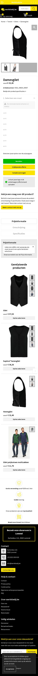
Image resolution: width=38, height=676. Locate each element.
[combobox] (25, 8)
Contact (4, 581)
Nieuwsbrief (5, 607)
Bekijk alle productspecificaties (14, 91)
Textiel (9, 22)
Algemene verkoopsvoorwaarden (12, 590)
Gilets (16, 22)
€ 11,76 (8, 466)
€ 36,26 (8, 364)
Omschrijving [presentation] (19, 227)
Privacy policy (5, 584)
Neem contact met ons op (12, 207)
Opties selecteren (19, 318)
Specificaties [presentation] (19, 233)
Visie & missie (5, 610)
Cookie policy (5, 587)
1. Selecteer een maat (12, 98)
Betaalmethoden (7, 626)
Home (3, 22)
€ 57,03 (8, 314)
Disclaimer (4, 623)
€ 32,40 (8, 415)
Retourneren (5, 629)
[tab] (19, 221)
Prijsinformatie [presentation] (19, 221)
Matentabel (5, 613)
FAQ (2, 593)
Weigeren (18, 668)
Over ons (4, 603)
